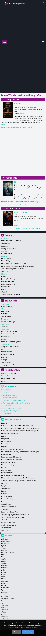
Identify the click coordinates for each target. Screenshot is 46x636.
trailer (25, 127)
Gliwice (3, 563)
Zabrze (3, 614)
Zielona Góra (5, 619)
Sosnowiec (4, 596)
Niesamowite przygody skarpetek (12, 475)
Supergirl (4, 360)
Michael (3, 467)
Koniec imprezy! (6, 352)
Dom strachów (20, 212)
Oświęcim (4, 581)
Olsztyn (3, 579)
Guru (2, 349)
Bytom (3, 546)
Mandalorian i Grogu (8, 281)
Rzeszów (4, 592)
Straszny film (5, 246)
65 (15, 182)
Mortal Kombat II (7, 473)
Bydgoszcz (5, 543)
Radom (3, 585)
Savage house (6, 316)
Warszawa (4, 607)
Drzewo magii (6, 258)
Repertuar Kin (12, 369)
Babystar (4, 423)
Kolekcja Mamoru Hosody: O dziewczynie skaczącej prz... (20, 452)
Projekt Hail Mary (7, 499)
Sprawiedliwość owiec (8, 507)
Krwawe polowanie (7, 354)
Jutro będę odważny (8, 279)
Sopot (3, 594)
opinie (30, 127)
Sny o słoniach (6, 319)
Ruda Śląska (5, 588)
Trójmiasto (5, 605)
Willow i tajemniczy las (8, 322)
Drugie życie (5, 311)
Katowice (4, 568)
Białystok (4, 539)
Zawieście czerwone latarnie (10, 294)
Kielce (3, 570)
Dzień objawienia (7, 306)
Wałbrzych (4, 610)
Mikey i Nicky (5, 261)
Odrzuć (16, 632)
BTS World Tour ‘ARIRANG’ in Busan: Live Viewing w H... (20, 431)
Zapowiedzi (11, 300)
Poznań (3, 583)
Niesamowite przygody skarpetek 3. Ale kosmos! (17, 266)
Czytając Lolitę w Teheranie (10, 334)
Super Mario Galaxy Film (11, 411)
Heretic (17, 103)
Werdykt (4, 292)
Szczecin (4, 601)
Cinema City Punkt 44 (8, 373)
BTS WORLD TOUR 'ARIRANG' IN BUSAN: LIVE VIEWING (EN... (22, 428)
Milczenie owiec (6, 470)
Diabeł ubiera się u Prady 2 (12, 408)
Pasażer (4, 289)
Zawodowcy (5, 271)
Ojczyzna (4, 339)
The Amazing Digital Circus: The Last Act (16, 403)
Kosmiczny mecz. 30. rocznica (11, 241)
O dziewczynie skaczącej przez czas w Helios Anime (18, 481)
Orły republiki (5, 243)
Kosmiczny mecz (6, 454)
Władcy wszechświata (8, 249)
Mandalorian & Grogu (8, 462)
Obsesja (5, 392)
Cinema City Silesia (7, 376)
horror (22, 114)
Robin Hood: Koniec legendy (10, 342)
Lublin (3, 574)
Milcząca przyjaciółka (8, 284)
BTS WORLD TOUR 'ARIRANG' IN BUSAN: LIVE (17, 426)
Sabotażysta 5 (6, 504)
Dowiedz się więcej (32, 627)
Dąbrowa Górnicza (7, 552)
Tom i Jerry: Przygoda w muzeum (12, 269)
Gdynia (3, 561)
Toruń (3, 603)
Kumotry (4, 314)
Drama (3, 436)
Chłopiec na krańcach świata (10, 346)
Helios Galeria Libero (8, 378)
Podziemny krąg (6, 253)
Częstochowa (5, 550)
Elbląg (3, 554)
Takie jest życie (6, 362)
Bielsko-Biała (5, 541)
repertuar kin (5, 127)
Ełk (2, 557)
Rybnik (3, 590)
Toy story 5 (5, 326)
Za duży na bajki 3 (7, 528)
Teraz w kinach (13, 419)
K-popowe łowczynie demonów (12, 449)
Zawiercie (4, 616)
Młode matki (5, 287)
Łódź (3, 577)
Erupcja (3, 276)
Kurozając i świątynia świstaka (11, 460)
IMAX (3, 381)
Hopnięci (4, 446)
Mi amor (4, 357)
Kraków (3, 572)
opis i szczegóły (16, 127)
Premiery (10, 235)
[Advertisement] (23, 68)
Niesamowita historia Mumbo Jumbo (13, 263)
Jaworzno (4, 565)
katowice (16, 3)
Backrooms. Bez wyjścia (9, 331)
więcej (3, 124)
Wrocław (4, 612)
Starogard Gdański (7, 599)
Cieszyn (3, 548)
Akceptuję (28, 632)
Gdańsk (3, 559)
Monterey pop (6, 336)
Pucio (3, 501)
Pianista (4, 494)
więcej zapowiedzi (8, 365)
